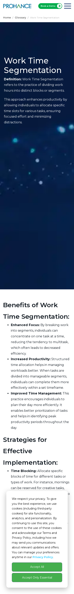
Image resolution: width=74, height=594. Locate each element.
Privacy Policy (43, 557)
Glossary (20, 17)
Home (7, 17)
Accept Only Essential (37, 577)
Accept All (37, 567)
